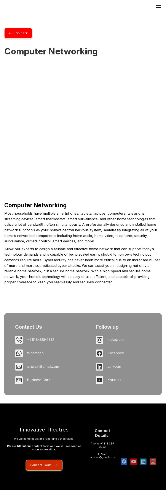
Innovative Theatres (44, 436)
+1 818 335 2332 (106, 454)
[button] (157, 7)
